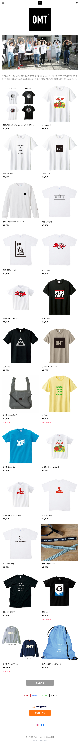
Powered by (40, 740)
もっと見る (40, 683)
